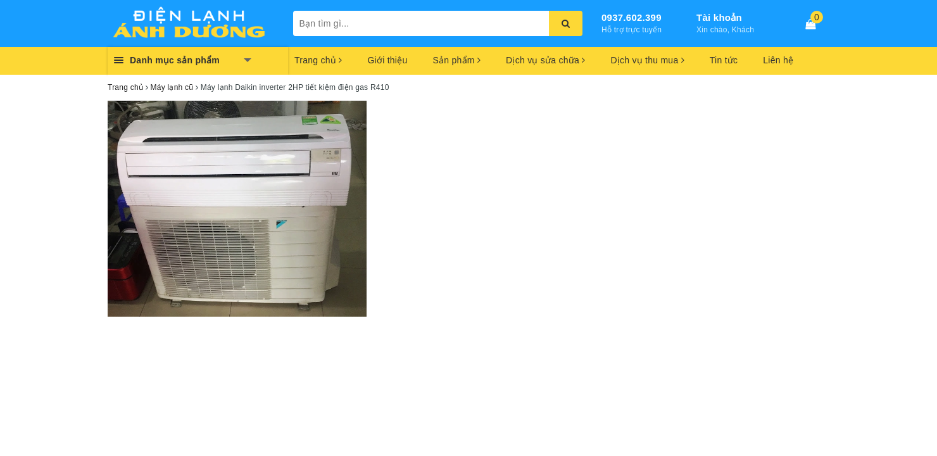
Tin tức (724, 60)
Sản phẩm (456, 60)
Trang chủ (318, 60)
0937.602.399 (631, 17)
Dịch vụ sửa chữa (545, 60)
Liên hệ (778, 60)
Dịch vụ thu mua (647, 60)
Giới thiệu (387, 60)
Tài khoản (719, 17)
